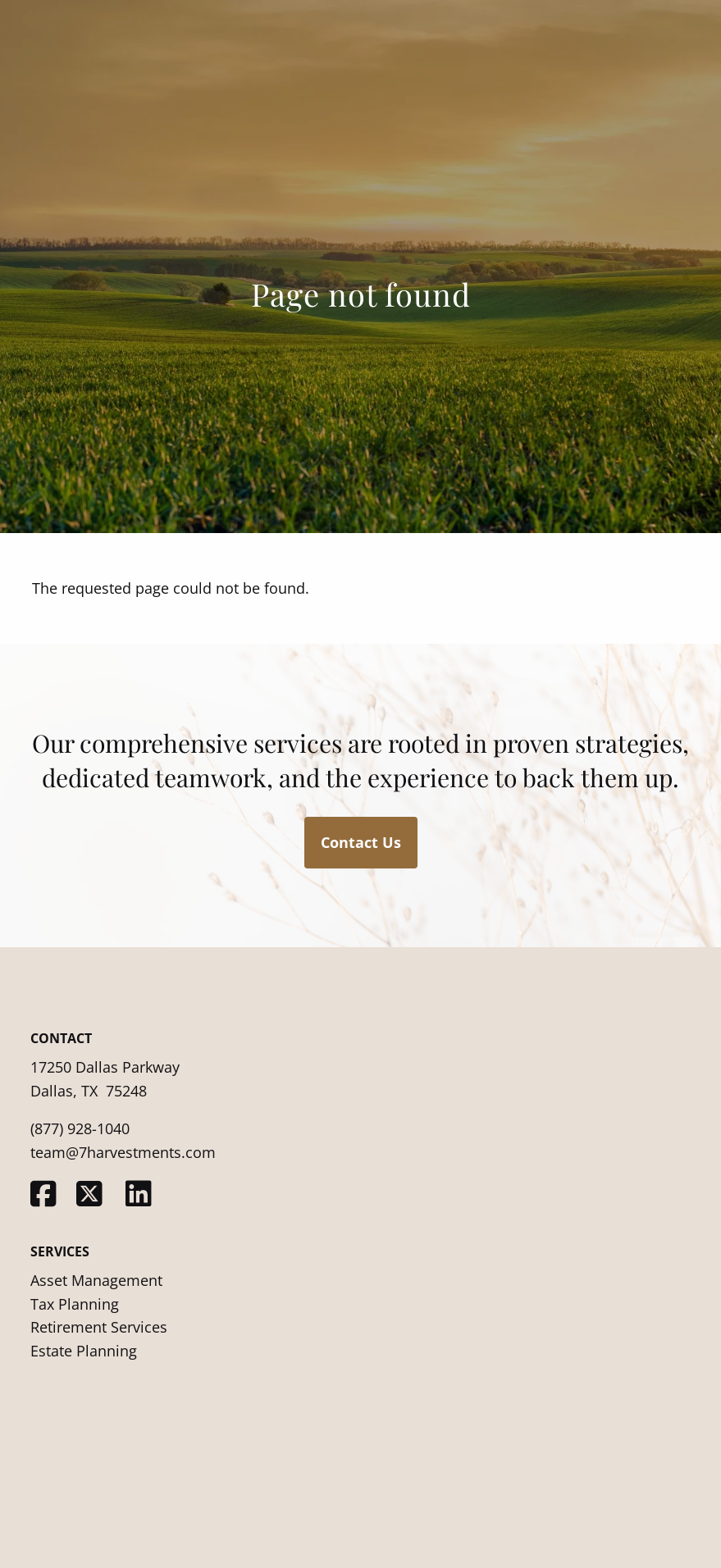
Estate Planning (83, 1351)
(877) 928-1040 (80, 1128)
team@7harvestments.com (123, 1152)
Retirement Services (98, 1327)
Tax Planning (74, 1304)
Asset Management (96, 1280)
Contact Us (361, 842)
